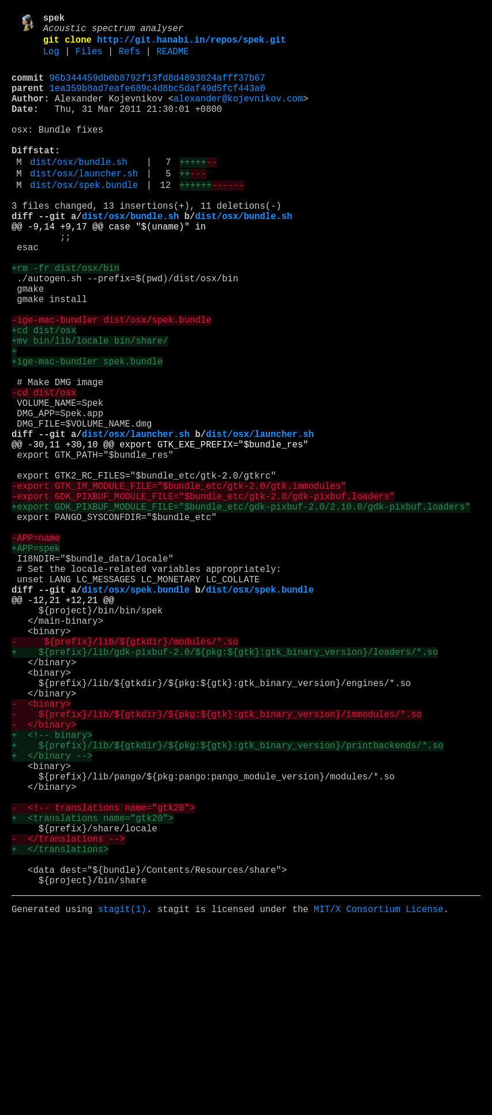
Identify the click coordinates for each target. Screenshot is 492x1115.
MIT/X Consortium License (379, 1097)
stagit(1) (122, 1097)
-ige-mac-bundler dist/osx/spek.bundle (111, 381)
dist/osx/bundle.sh (78, 190)
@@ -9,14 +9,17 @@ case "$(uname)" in (109, 267)
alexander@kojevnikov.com (238, 113)
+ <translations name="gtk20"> (93, 990)
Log (51, 59)
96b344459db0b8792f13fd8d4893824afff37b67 (157, 88)
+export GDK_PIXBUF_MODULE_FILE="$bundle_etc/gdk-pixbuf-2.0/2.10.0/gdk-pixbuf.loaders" (241, 609)
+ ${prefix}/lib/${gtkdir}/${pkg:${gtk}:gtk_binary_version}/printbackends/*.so (228, 901)
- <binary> (41, 850)
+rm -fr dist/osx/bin (65, 317)
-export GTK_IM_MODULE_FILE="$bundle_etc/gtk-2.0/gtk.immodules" (179, 584)
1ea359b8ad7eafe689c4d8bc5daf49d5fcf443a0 (157, 101)
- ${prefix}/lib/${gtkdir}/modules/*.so (125, 774)
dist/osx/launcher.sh (84, 204)
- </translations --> (68, 1015)
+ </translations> (60, 1028)
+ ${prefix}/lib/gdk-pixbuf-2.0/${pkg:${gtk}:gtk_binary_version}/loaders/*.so (225, 787)
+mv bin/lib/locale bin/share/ (90, 406)
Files (89, 59)
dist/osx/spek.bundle (84, 218)
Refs (129, 59)
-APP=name (36, 647)
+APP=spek (36, 660)
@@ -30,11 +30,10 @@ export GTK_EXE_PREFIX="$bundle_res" (160, 533)
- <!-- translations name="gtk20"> (103, 977)
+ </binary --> (52, 913)
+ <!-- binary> (52, 888)
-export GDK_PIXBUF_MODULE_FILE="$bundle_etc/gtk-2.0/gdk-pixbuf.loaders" (203, 596)
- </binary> (44, 875)
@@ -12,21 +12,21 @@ (63, 723)
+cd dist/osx (44, 393)
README (172, 59)
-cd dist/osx (44, 470)
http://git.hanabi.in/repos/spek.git (191, 45)
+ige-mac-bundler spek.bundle (87, 431)
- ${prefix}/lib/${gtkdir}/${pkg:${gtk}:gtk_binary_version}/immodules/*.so (217, 863)
